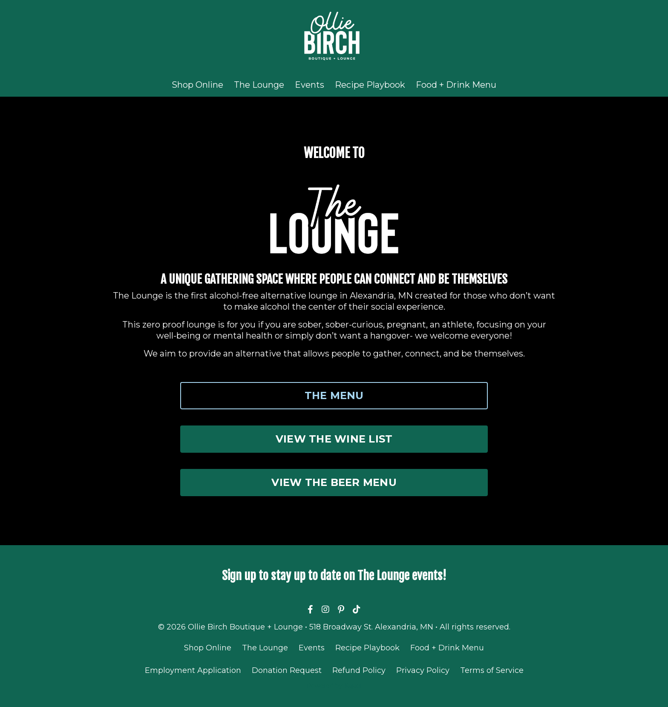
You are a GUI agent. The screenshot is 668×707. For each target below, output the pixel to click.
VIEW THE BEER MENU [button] (334, 482)
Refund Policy (359, 670)
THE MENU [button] (334, 395)
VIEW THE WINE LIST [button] (334, 439)
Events (309, 85)
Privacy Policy (422, 670)
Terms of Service (492, 670)
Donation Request (287, 670)
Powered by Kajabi (334, 686)
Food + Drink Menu (456, 85)
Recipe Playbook (370, 85)
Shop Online (197, 85)
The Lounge (259, 85)
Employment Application (193, 670)
